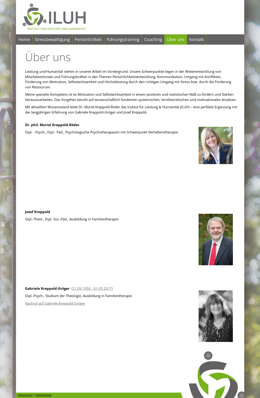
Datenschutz (44, 395)
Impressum (25, 395)
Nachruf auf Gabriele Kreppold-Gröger (55, 303)
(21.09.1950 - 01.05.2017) (92, 288)
